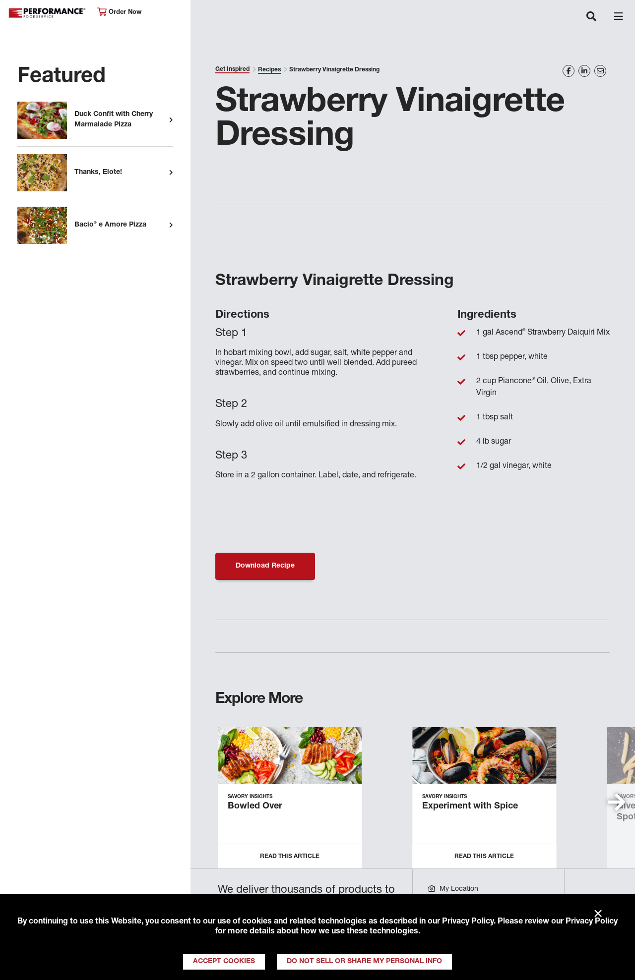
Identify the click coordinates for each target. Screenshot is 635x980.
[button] (616, 802)
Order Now (119, 12)
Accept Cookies (224, 961)
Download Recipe (265, 566)
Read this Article (289, 857)
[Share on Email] (600, 71)
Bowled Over (255, 806)
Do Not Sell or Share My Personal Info (364, 961)
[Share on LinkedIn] (584, 71)
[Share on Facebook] (568, 71)
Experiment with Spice (470, 806)
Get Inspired (232, 69)
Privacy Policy (468, 922)
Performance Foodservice (47, 13)
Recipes (269, 70)
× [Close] (598, 914)
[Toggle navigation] (591, 17)
